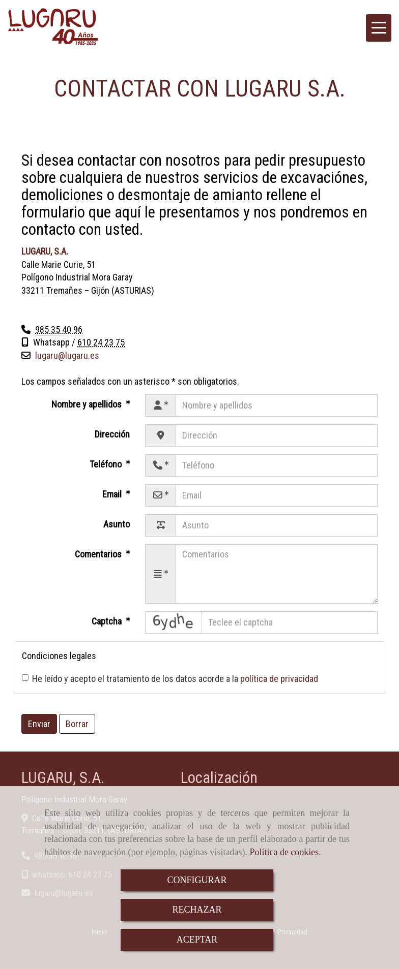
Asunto (116, 524)
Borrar (77, 723)
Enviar (39, 723)
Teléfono (107, 464)
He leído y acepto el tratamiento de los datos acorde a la (170, 678)
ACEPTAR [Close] (197, 939)
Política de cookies (284, 852)
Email (113, 494)
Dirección (112, 434)
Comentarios (99, 554)
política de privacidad (279, 678)
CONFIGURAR (196, 880)
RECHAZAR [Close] (196, 909)
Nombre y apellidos (87, 404)
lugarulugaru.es (67, 355)
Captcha (108, 621)
